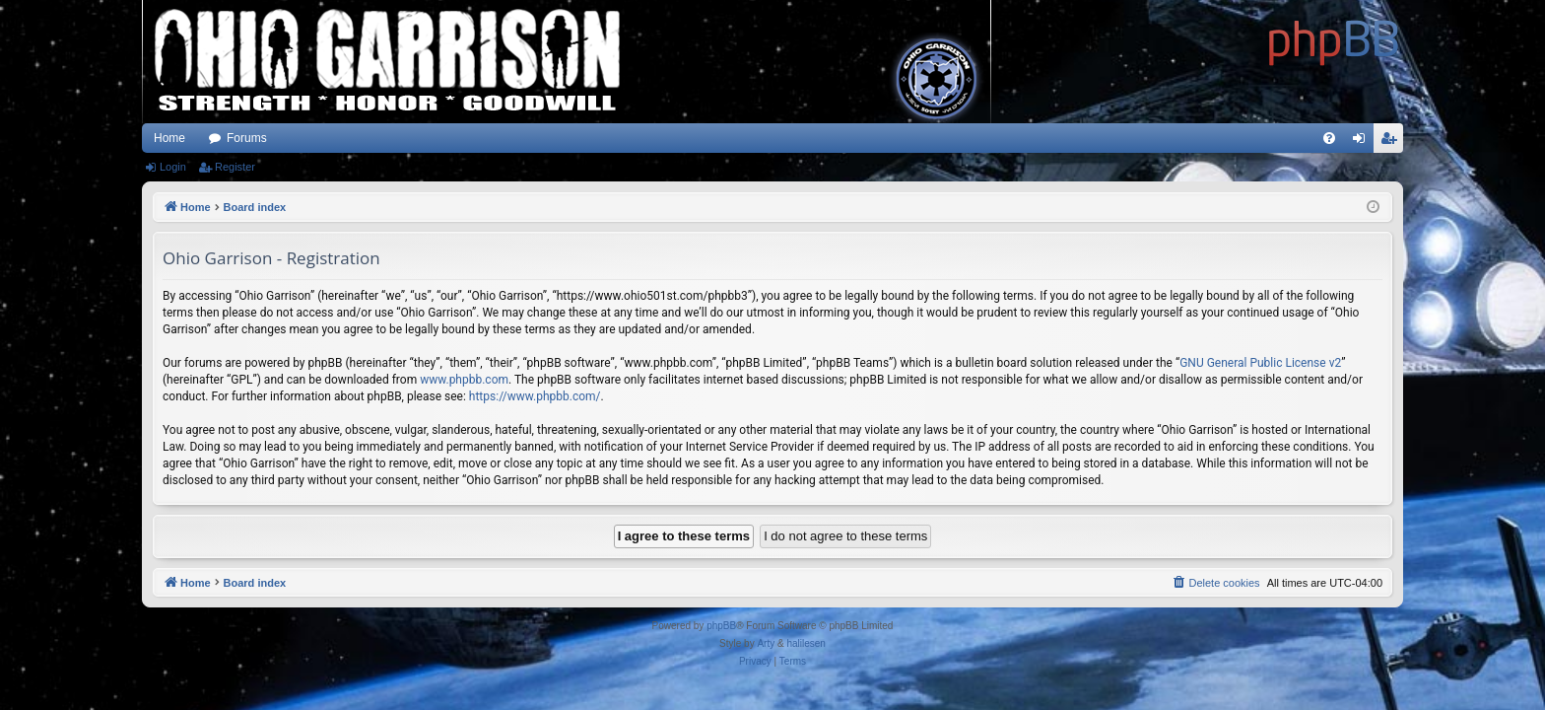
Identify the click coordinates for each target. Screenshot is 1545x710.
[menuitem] (1329, 138)
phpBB (721, 625)
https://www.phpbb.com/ (535, 396)
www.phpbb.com (464, 380)
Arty (765, 643)
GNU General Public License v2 (1260, 363)
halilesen (805, 643)
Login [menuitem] (1363, 142)
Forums (247, 138)
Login (173, 167)
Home (169, 138)
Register (235, 167)
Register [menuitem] (1392, 142)
